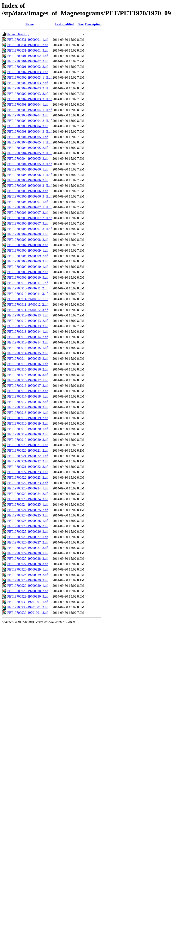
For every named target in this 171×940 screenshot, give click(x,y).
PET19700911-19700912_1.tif (27, 299)
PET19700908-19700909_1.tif (27, 250)
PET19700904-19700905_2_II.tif (29, 153)
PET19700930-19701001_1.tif (27, 602)
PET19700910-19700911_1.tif (27, 283)
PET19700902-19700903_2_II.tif (29, 88)
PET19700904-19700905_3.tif (27, 158)
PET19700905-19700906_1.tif (27, 169)
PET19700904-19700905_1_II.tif (29, 142)
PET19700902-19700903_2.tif (27, 83)
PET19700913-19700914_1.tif (27, 331)
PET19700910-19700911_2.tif (27, 288)
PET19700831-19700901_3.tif (27, 50)
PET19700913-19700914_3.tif (27, 342)
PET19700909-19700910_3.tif (27, 277)
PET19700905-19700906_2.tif (27, 180)
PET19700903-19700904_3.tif (27, 126)
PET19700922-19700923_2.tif (27, 477)
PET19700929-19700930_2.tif (27, 591)
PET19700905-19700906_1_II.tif (29, 175)
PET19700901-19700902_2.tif (27, 61)
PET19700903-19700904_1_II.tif (29, 110)
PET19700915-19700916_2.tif (27, 369)
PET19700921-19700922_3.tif (27, 466)
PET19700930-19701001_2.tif (27, 607)
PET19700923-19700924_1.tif (27, 488)
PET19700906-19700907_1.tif (27, 202)
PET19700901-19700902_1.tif (27, 56)
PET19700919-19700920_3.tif (27, 439)
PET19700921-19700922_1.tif (27, 456)
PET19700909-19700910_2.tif (27, 272)
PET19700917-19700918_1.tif (27, 396)
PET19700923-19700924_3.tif (27, 499)
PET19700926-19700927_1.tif (27, 537)
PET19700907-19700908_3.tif (27, 245)
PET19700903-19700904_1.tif (27, 104)
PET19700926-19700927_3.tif (27, 548)
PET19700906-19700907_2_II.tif (29, 218)
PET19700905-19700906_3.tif (27, 191)
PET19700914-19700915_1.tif (27, 348)
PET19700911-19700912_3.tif (27, 310)
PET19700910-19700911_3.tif (27, 293)
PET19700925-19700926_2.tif (27, 526)
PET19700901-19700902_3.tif (27, 66)
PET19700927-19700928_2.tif (27, 558)
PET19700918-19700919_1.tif (27, 412)
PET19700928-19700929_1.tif (27, 569)
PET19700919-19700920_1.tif (27, 429)
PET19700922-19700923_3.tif (27, 483)
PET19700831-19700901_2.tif (27, 45)
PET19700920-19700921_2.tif (27, 450)
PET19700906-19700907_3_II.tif (29, 229)
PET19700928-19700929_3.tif (27, 580)
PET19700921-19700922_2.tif (27, 461)
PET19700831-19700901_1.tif (27, 39)
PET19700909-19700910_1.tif (27, 266)
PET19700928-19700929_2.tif (27, 575)
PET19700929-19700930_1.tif (27, 585)
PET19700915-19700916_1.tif (27, 364)
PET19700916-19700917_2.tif (27, 385)
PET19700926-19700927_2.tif (27, 542)
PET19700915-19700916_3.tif (27, 375)
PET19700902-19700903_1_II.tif (29, 77)
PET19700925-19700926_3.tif (27, 531)
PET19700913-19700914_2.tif (27, 337)
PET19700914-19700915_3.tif (27, 358)
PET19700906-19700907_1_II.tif (29, 207)
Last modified (64, 24)
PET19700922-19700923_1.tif (27, 472)
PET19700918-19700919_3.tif (27, 423)
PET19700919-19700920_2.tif (27, 434)
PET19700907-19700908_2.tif (27, 239)
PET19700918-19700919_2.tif (27, 418)
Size (81, 24)
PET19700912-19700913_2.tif (27, 320)
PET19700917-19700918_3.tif (27, 407)
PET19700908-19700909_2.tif (27, 256)
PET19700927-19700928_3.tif (27, 564)
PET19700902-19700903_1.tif (27, 72)
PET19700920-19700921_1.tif (27, 445)
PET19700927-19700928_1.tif (27, 553)
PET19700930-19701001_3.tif (27, 612)
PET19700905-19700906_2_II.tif (29, 185)
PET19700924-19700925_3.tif (27, 515)
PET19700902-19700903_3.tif (27, 93)
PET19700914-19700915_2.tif (27, 353)
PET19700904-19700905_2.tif (27, 147)
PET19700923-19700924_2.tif (27, 493)
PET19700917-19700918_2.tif (27, 402)
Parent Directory (18, 34)
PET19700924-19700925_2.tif (27, 510)
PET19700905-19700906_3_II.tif (29, 196)
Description (93, 24)
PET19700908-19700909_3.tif (27, 261)
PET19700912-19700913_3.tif (27, 326)
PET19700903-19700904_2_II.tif (29, 120)
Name (29, 24)
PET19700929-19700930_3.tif (27, 596)
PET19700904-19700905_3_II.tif (29, 164)
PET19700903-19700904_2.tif (27, 115)
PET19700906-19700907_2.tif (27, 212)
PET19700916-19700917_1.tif (27, 380)
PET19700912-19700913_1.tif (27, 315)
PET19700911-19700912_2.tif (27, 304)
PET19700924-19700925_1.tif (27, 504)
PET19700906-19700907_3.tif (27, 223)
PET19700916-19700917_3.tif (27, 391)
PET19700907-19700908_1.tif (27, 234)
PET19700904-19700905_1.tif (27, 137)
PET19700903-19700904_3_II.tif (29, 131)
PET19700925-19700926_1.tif (27, 520)
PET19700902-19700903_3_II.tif (29, 99)
